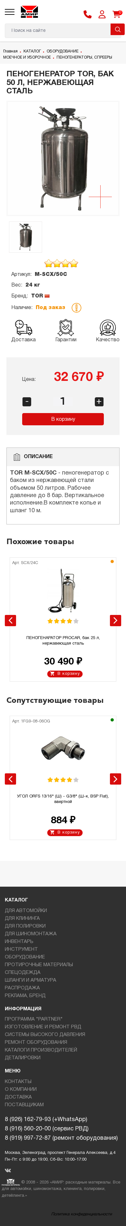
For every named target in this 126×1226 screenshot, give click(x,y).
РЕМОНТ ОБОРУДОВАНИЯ (36, 1042)
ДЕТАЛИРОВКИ (22, 1058)
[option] (63, 158)
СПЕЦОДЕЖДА (22, 972)
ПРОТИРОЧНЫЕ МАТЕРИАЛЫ (39, 965)
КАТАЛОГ (32, 51)
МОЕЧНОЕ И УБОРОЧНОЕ (27, 57)
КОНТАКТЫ (18, 1082)
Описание (33, 457)
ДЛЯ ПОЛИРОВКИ (25, 926)
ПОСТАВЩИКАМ (24, 1105)
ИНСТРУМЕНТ (21, 949)
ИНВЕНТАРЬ (19, 941)
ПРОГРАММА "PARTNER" (34, 1019)
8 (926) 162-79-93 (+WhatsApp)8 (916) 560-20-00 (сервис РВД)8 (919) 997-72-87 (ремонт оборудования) (61, 1129)
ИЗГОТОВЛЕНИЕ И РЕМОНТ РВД (43, 1027)
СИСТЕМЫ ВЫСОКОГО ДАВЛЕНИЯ (45, 1035)
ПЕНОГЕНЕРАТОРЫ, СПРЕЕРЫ (84, 57)
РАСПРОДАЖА (22, 988)
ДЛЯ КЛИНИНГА (22, 918)
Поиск (118, 29)
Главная (10, 51)
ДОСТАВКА (18, 1097)
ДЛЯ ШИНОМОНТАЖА (31, 934)
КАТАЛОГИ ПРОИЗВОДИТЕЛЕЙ (41, 1050)
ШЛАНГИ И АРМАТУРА (30, 980)
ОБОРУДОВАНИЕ (62, 51)
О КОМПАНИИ (21, 1089)
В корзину (63, 419)
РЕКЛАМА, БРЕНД (25, 996)
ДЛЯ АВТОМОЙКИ (26, 911)
